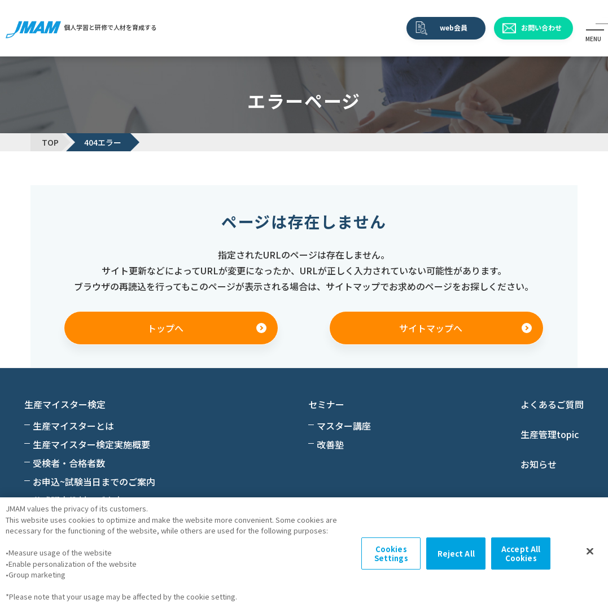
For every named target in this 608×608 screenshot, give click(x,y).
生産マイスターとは (73, 425)
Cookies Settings (391, 553)
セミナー (326, 404)
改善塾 (330, 444)
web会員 (453, 27)
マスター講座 (344, 425)
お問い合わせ (541, 27)
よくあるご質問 (552, 404)
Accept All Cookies (520, 553)
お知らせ (538, 464)
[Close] (590, 551)
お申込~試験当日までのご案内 (94, 481)
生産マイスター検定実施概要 (91, 444)
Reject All (456, 553)
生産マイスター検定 (65, 404)
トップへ (165, 328)
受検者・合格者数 (69, 463)
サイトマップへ (430, 328)
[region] (304, 552)
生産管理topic (549, 434)
